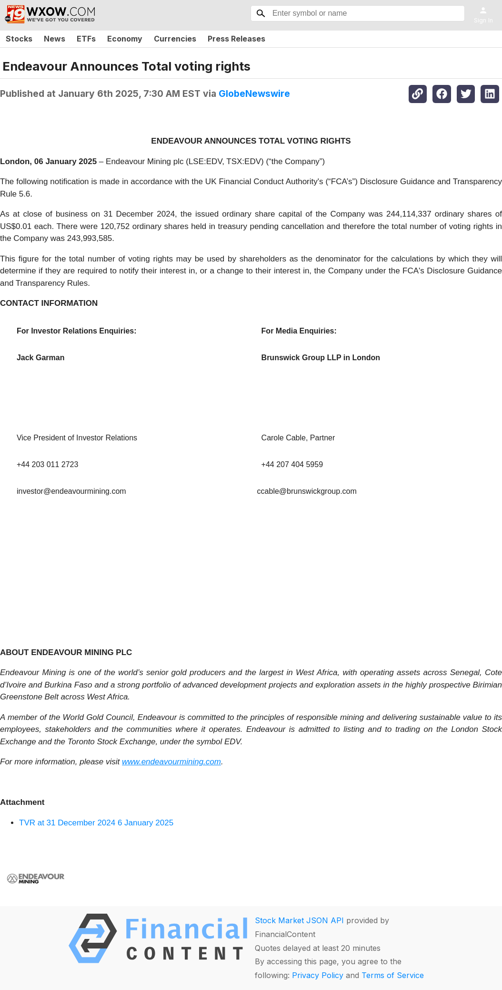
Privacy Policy (317, 975)
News (54, 38)
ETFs (86, 38)
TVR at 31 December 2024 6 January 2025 (96, 822)
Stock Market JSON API (299, 920)
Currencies (175, 38)
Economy (124, 38)
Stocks (19, 38)
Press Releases (236, 38)
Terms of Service (392, 975)
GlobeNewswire (254, 93)
